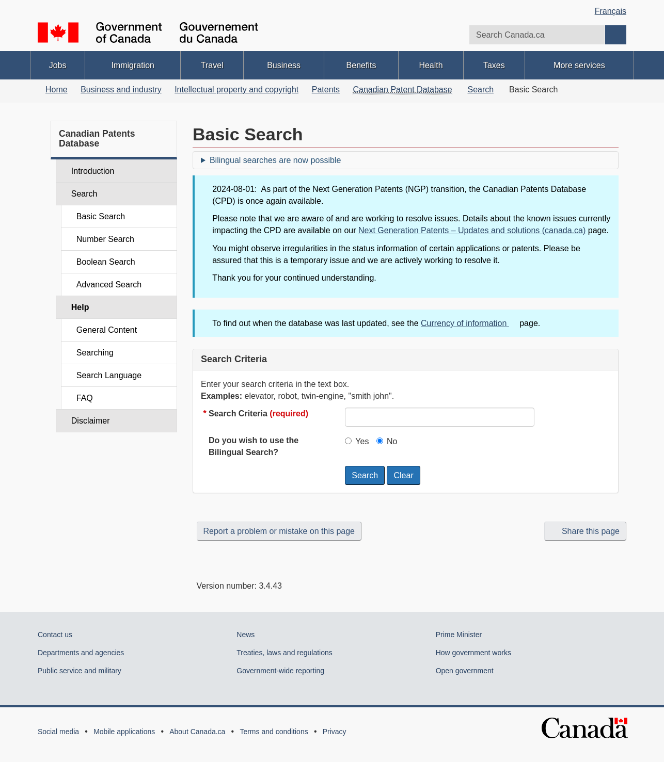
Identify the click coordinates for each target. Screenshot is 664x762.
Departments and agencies (81, 652)
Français (610, 11)
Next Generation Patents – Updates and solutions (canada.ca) (472, 230)
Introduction (93, 171)
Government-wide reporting (280, 671)
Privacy (334, 731)
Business (284, 65)
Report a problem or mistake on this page (279, 531)
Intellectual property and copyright (236, 89)
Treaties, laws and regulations (284, 652)
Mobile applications (124, 731)
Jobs (58, 65)
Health (430, 65)
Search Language (108, 375)
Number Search (105, 239)
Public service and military (79, 671)
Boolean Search (105, 261)
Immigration (132, 65)
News (245, 634)
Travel (212, 65)
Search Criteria (258, 413)
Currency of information (469, 323)
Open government (465, 671)
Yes (357, 441)
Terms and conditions (274, 731)
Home (56, 89)
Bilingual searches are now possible (275, 160)
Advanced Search (108, 284)
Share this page (585, 531)
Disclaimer (90, 420)
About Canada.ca (197, 731)
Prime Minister (459, 634)
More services (579, 65)
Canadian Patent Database (402, 89)
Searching (95, 352)
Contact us (55, 634)
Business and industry (121, 89)
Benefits (361, 65)
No (386, 441)
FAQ (84, 398)
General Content (106, 330)
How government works (473, 652)
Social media (58, 731)
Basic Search (100, 216)
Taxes (494, 65)
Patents (326, 89)
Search (480, 89)
